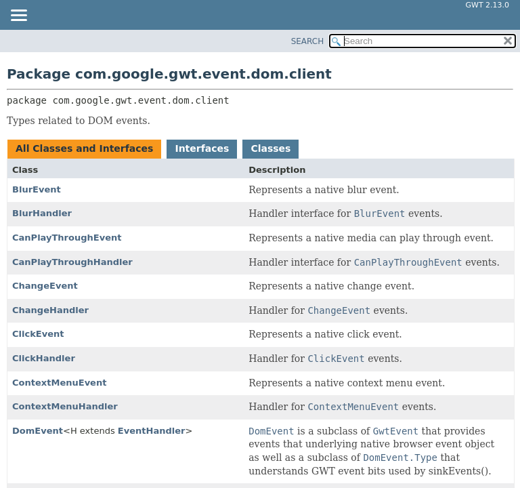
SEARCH (307, 41)
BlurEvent (36, 189)
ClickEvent (38, 334)
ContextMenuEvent (59, 383)
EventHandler (152, 431)
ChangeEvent (45, 286)
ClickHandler (43, 358)
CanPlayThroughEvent (67, 237)
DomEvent (37, 431)
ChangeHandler (50, 310)
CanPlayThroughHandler (72, 262)
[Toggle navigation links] (18, 16)
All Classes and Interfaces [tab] (84, 148)
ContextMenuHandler (65, 406)
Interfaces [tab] (202, 148)
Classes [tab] (270, 148)
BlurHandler (42, 213)
